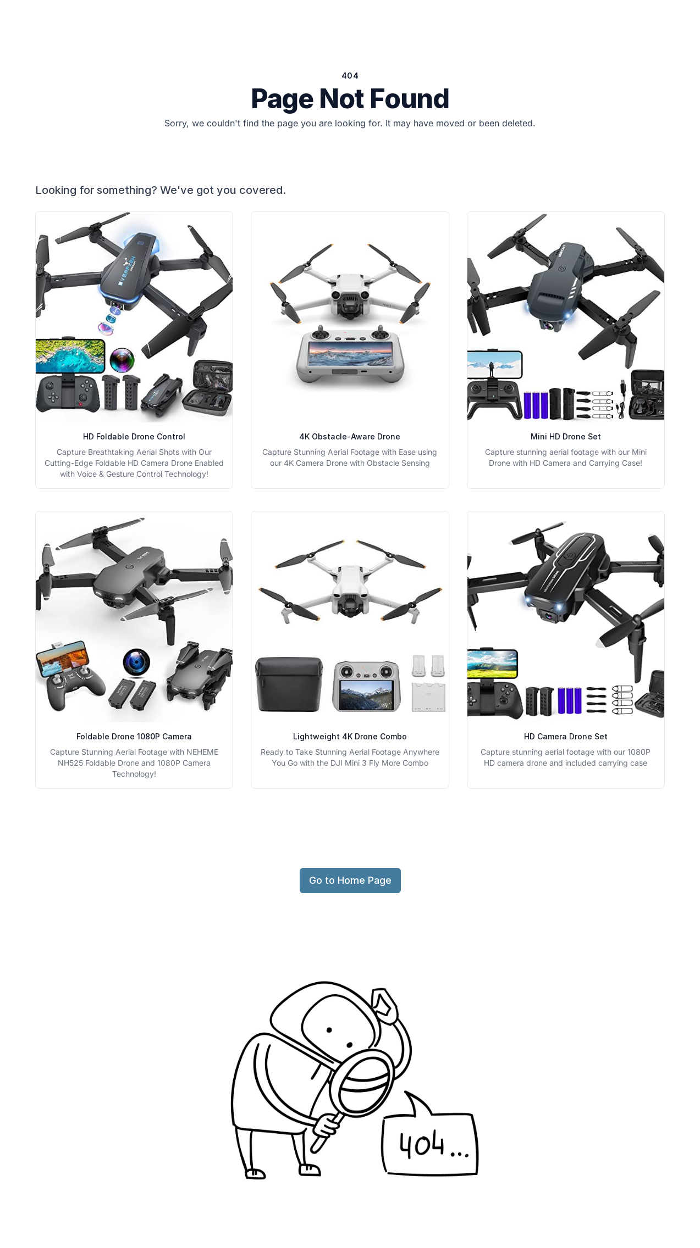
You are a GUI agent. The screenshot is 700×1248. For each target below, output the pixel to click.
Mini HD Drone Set (566, 436)
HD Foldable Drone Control (134, 436)
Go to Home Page (350, 880)
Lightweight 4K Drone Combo (350, 736)
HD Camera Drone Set (566, 736)
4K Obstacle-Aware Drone (349, 436)
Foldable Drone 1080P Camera (134, 736)
